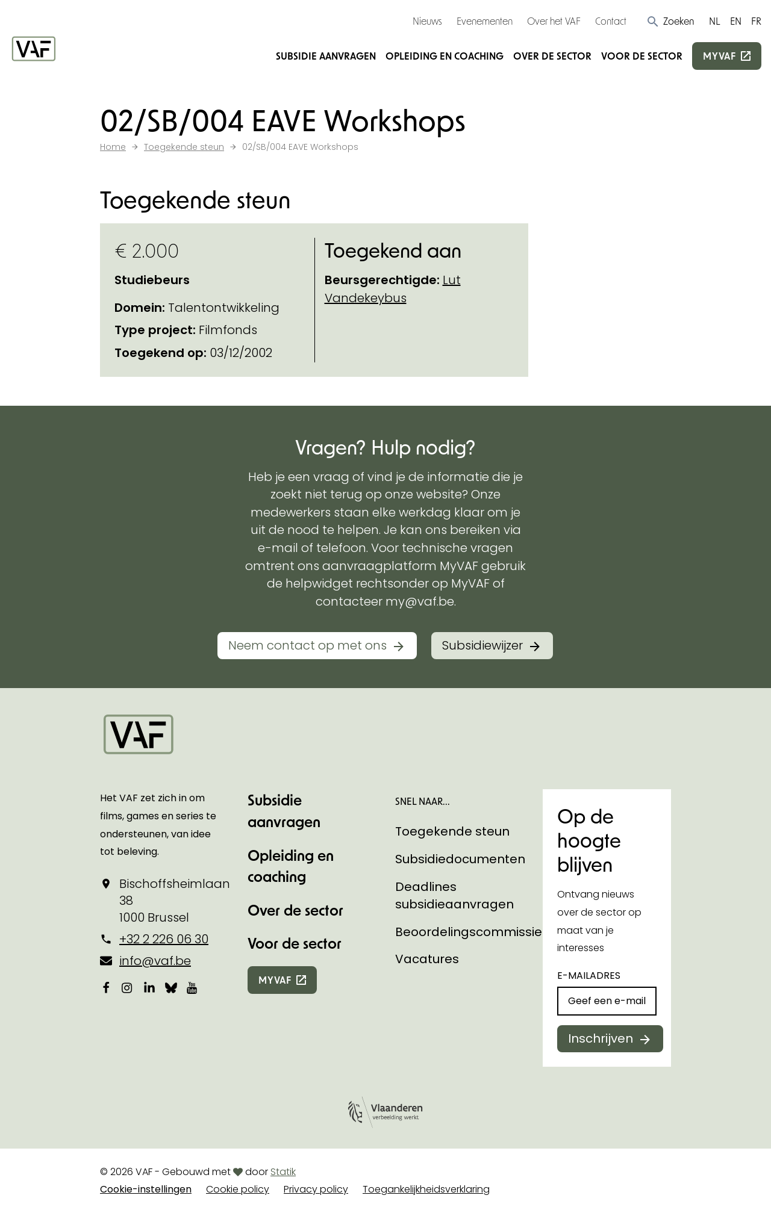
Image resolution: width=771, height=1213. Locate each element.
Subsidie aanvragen (326, 55)
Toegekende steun (452, 831)
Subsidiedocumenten (460, 859)
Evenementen (485, 20)
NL (714, 20)
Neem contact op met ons (307, 645)
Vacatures (427, 959)
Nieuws (427, 20)
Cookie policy (237, 1189)
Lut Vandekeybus (393, 288)
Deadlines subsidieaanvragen (454, 895)
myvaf (719, 55)
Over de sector (552, 55)
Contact (610, 20)
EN (735, 20)
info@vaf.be (155, 960)
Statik (283, 1172)
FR (756, 20)
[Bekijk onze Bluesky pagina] (171, 988)
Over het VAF (554, 20)
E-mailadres (588, 975)
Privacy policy (316, 1189)
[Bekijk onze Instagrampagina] (128, 988)
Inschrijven (600, 1038)
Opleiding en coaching (445, 55)
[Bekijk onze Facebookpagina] (106, 988)
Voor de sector (641, 55)
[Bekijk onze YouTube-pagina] (193, 988)
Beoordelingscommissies (472, 931)
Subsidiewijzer (482, 645)
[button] (670, 21)
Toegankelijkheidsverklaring (426, 1189)
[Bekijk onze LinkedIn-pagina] (149, 988)
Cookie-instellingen (146, 1189)
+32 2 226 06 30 (163, 939)
